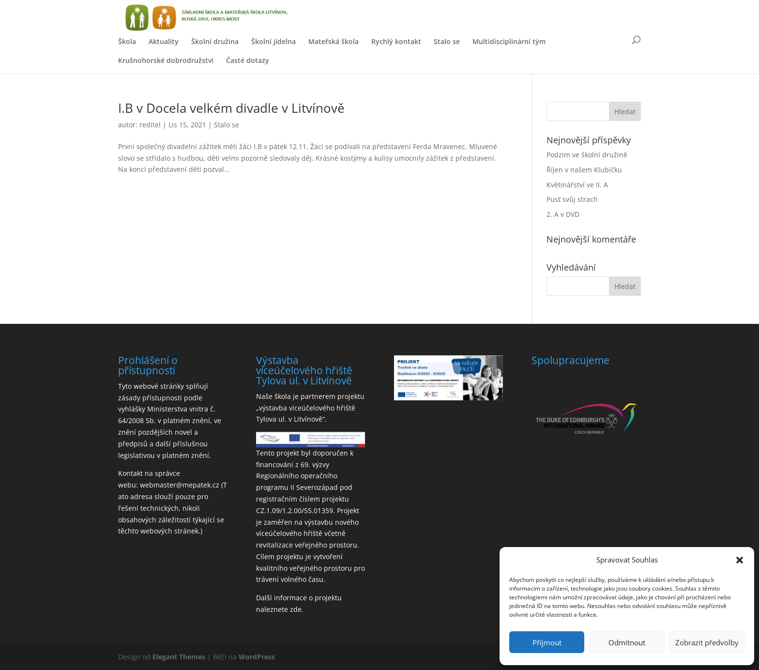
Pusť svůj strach (572, 199)
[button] (739, 560)
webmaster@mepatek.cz (179, 484)
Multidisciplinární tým (509, 41)
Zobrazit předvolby (707, 642)
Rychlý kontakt (396, 41)
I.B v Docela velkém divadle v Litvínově (231, 108)
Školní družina (215, 41)
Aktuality (164, 41)
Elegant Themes (178, 656)
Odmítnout (626, 642)
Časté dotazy (247, 60)
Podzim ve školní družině (586, 154)
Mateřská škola (333, 41)
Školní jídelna (273, 41)
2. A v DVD (562, 214)
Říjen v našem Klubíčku (584, 169)
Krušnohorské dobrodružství (165, 60)
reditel (150, 124)
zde (296, 609)
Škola (127, 41)
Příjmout (547, 642)
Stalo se (447, 41)
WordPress (257, 656)
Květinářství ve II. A (577, 184)
